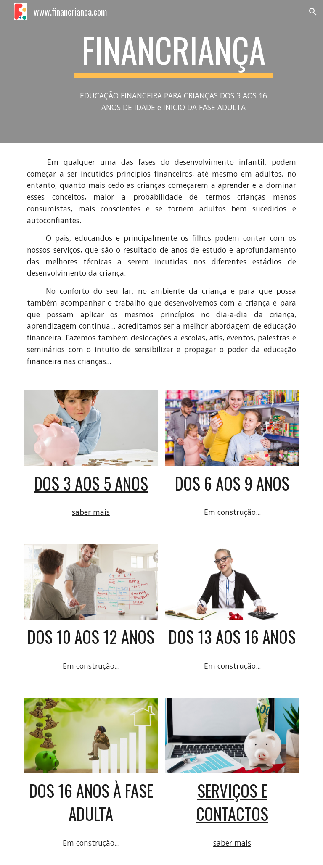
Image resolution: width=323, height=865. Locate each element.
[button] (313, 12)
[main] (173, 54)
